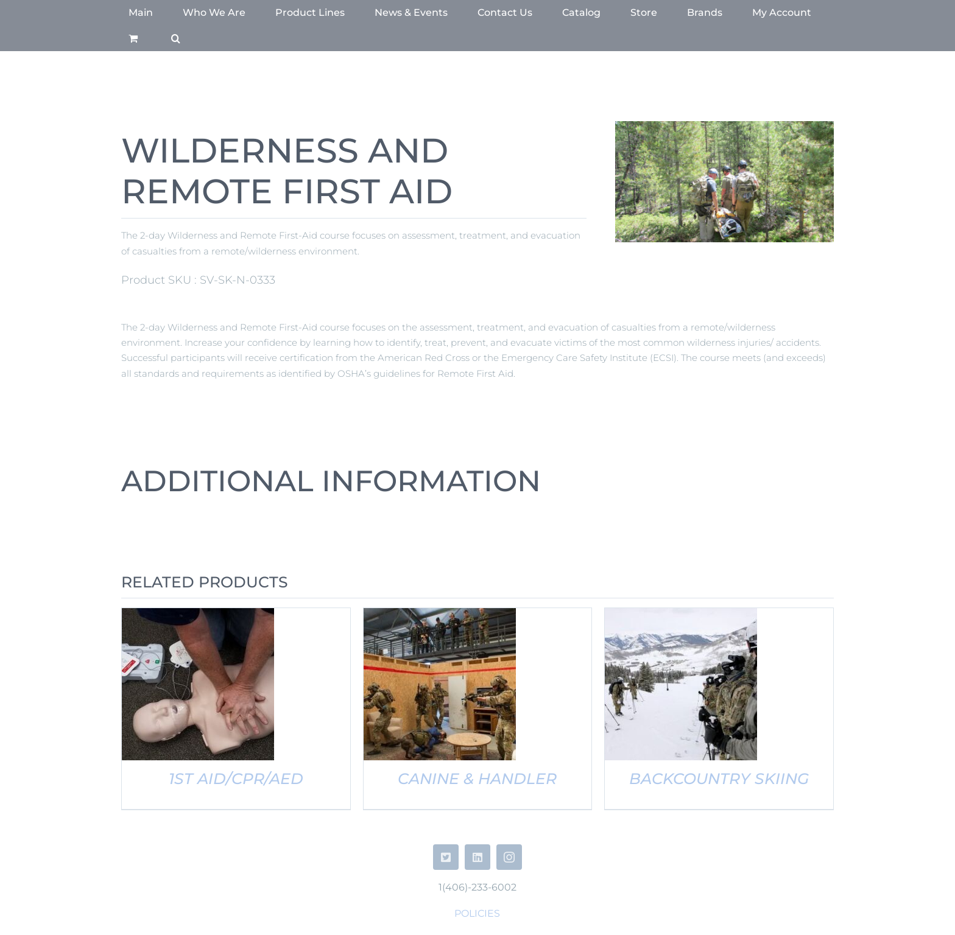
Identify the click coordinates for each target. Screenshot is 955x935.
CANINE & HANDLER (477, 778)
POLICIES (477, 913)
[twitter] (446, 857)
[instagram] (509, 857)
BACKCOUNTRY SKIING (719, 778)
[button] (176, 38)
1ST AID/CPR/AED (236, 778)
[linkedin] (477, 857)
